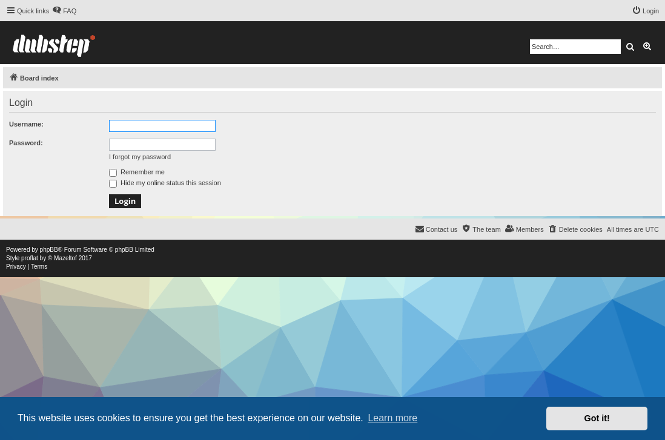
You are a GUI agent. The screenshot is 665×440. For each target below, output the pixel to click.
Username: (26, 124)
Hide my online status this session (165, 182)
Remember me (137, 172)
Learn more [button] (392, 418)
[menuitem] (64, 11)
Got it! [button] (597, 418)
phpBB (49, 249)
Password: (26, 142)
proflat (29, 258)
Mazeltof (65, 258)
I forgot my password (140, 156)
